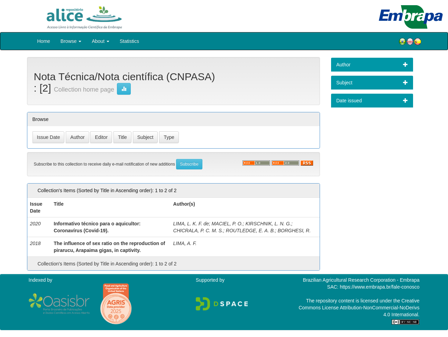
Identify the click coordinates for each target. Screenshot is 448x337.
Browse (71, 41)
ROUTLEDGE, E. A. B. (250, 230)
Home (43, 41)
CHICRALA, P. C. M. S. (198, 230)
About (100, 41)
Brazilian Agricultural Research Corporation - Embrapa (361, 280)
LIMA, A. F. (185, 243)
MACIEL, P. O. (227, 223)
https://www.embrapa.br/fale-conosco (379, 287)
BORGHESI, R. (294, 230)
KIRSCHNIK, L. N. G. (268, 223)
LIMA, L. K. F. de (191, 223)
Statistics (129, 41)
